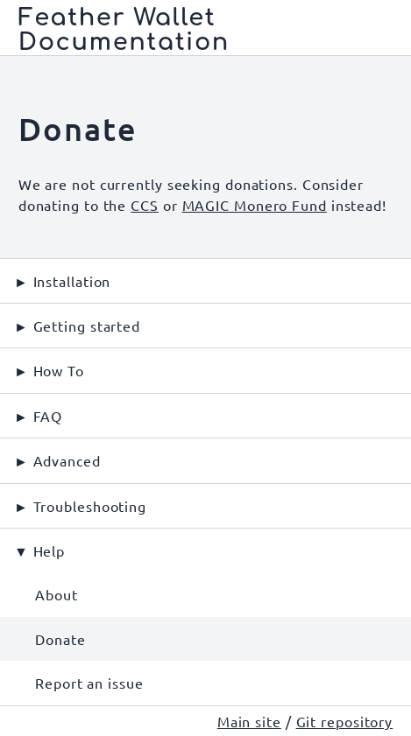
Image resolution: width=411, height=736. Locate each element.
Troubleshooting (90, 506)
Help (49, 550)
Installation (72, 281)
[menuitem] (205, 594)
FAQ (48, 415)
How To (58, 370)
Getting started (87, 325)
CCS (145, 205)
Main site (249, 721)
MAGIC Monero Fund (254, 205)
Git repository (344, 721)
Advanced (67, 460)
